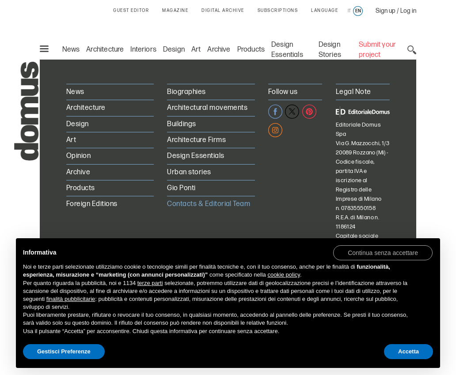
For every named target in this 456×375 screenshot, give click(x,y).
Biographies (186, 92)
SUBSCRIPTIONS (278, 10)
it (349, 11)
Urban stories (189, 172)
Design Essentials (195, 156)
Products (251, 49)
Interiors (143, 49)
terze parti (150, 283)
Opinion (78, 156)
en (358, 11)
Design (174, 49)
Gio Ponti (181, 188)
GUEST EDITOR (131, 10)
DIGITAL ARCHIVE (222, 10)
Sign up (385, 11)
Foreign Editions (92, 204)
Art (196, 49)
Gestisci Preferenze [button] (64, 351)
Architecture (105, 49)
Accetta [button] (408, 351)
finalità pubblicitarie (70, 299)
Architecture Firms (196, 140)
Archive (218, 49)
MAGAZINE (175, 10)
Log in (408, 11)
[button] (383, 252)
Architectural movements (207, 108)
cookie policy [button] (283, 274)
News (71, 49)
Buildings (181, 124)
